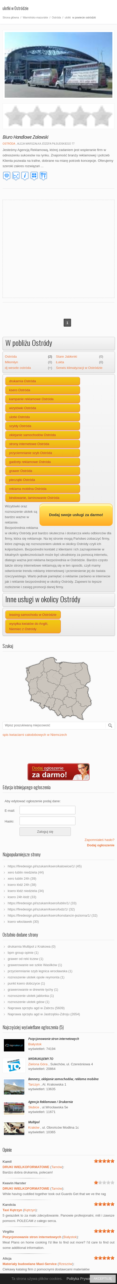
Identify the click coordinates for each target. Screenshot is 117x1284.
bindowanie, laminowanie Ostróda (34, 498)
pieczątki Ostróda (22, 480)
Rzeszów (65, 1264)
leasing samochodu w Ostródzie (32, 615)
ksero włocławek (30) (23, 922)
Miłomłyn (11, 362)
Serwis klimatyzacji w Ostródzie (79, 368)
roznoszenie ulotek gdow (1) (29, 1002)
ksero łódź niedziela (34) (26, 891)
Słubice (33, 1107)
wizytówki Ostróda (22, 408)
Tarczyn (34, 1084)
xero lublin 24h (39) (22, 878)
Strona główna (11, 17)
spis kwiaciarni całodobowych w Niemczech (35, 735)
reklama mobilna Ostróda (27, 489)
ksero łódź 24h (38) (22, 885)
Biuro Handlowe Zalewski (25, 137)
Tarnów (56, 1167)
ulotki (68, 17)
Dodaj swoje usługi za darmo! (76, 515)
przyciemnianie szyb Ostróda (30, 453)
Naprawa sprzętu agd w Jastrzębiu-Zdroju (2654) (44, 1014)
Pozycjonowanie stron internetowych (53, 1039)
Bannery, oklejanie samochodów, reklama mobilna (63, 1079)
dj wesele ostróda (18, 368)
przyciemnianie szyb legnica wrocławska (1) (40, 971)
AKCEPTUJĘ (103, 1278)
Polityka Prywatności (83, 1279)
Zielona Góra (37, 1064)
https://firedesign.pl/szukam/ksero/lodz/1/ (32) (41, 909)
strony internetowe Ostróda (29, 444)
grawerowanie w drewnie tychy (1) (33, 989)
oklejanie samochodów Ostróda (32, 435)
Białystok (35, 1044)
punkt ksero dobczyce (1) (26, 983)
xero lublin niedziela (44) (26, 872)
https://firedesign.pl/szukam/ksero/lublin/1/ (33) (42, 903)
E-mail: (10, 810)
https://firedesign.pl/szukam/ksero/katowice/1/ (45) (45, 866)
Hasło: (9, 821)
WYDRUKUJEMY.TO (40, 1059)
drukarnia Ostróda (22, 381)
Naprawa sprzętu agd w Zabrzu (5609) (36, 1008)
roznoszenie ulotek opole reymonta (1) (36, 977)
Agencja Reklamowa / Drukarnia (50, 1102)
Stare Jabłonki (66, 356)
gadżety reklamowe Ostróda (30, 462)
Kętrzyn (29, 1210)
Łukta (60, 362)
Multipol (34, 1122)
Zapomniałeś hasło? (99, 840)
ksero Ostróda (19, 390)
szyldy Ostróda (20, 426)
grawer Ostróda (20, 471)
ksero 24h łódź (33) (22, 897)
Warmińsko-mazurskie (35, 17)
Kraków (33, 1127)
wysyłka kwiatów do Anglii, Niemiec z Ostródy (28, 626)
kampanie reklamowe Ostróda (31, 399)
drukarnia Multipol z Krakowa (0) (31, 946)
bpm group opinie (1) (23, 953)
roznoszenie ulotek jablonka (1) (31, 996)
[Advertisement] (48, 248)
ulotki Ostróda (19, 417)
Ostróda (56, 17)
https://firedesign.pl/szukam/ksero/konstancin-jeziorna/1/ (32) (53, 915)
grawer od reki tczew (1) (25, 959)
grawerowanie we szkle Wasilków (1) (35, 965)
